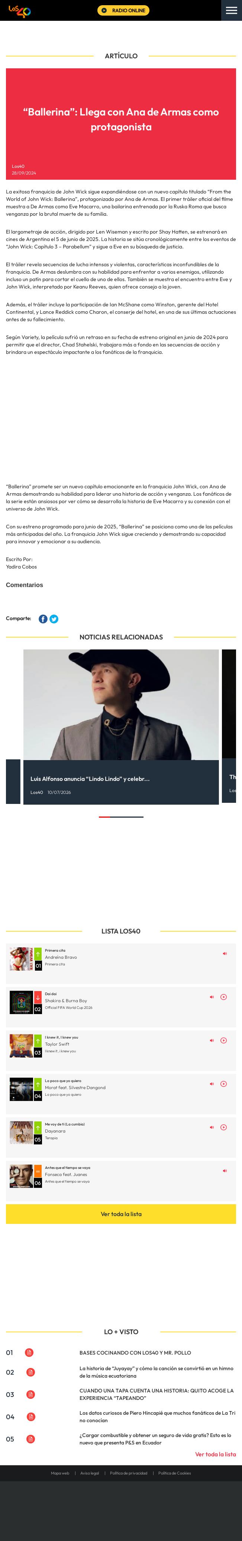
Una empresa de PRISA (121, 1501)
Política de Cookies (174, 1473)
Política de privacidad (128, 1473)
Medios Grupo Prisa (121, 1519)
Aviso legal (89, 1473)
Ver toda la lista (121, 1214)
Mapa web (60, 1473)
